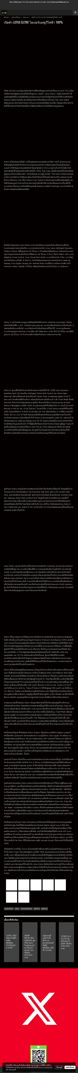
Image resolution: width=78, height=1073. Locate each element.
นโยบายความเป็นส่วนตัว (45, 1067)
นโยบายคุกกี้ (12, 1069)
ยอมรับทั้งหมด (70, 1067)
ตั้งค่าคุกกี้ (59, 1067)
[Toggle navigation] (75, 12)
